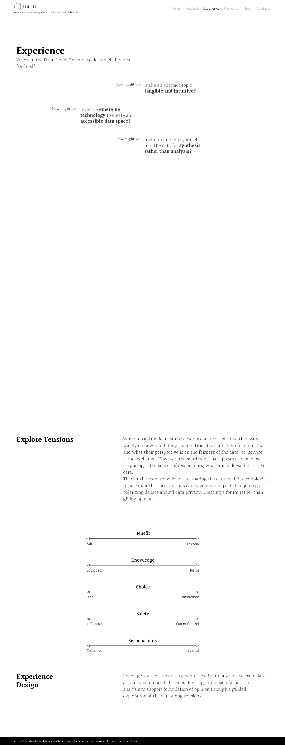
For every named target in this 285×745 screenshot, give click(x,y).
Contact (263, 8)
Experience (211, 8)
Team (248, 8)
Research (192, 8)
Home (176, 8)
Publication (232, 8)
